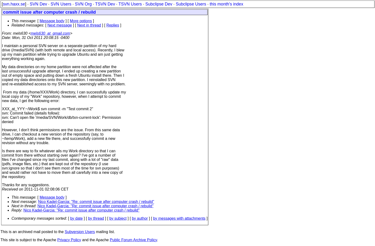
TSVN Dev (105, 4)
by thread (96, 218)
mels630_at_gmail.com (50, 33)
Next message (59, 25)
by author (140, 218)
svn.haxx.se (14, 4)
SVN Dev (38, 4)
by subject (118, 218)
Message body (51, 21)
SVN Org (83, 4)
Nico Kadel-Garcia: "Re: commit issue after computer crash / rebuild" (96, 202)
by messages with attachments (179, 218)
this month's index (226, 4)
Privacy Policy (69, 240)
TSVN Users (130, 4)
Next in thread (89, 25)
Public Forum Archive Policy (133, 240)
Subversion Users (80, 232)
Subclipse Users (191, 4)
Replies (112, 25)
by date (76, 218)
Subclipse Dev (158, 4)
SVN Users (60, 4)
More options (81, 21)
